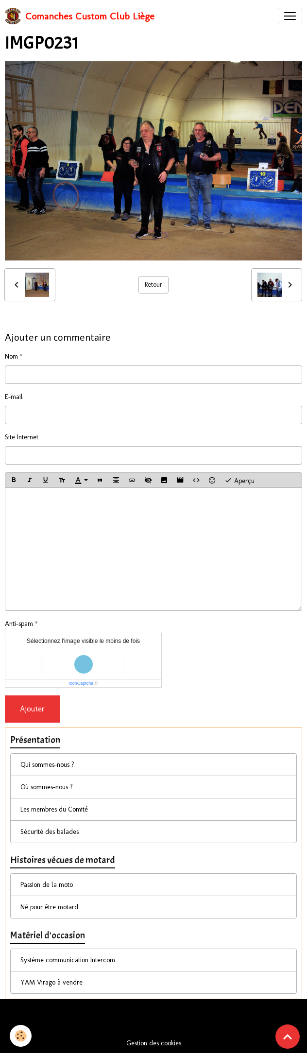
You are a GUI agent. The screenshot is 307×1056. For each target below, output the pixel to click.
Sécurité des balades (49, 832)
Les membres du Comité (54, 809)
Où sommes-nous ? (46, 787)
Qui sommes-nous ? (47, 765)
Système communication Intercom (67, 960)
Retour (153, 284)
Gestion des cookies (153, 1043)
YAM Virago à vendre (51, 982)
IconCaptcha (81, 683)
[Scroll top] (287, 1036)
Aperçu (239, 480)
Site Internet (21, 437)
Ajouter (32, 708)
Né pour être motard (49, 907)
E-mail (14, 397)
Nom (11, 356)
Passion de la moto (46, 885)
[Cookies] (21, 1036)
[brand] (79, 16)
